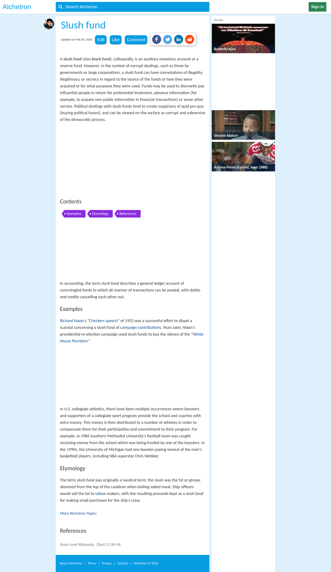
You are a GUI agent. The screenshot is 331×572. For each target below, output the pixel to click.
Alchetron (17, 7)
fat (181, 480)
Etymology (100, 213)
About (71, 563)
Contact (122, 563)
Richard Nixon (72, 320)
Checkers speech (103, 320)
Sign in (317, 7)
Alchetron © (146, 563)
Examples (74, 213)
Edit (100, 39)
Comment (136, 39)
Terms (92, 563)
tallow (100, 493)
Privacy (107, 563)
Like (116, 39)
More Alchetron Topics (78, 513)
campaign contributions (140, 327)
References (127, 213)
